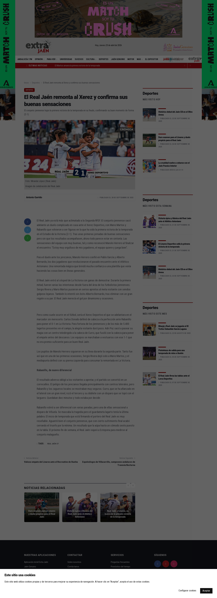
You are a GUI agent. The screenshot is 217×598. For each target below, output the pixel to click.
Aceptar (206, 590)
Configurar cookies (187, 590)
